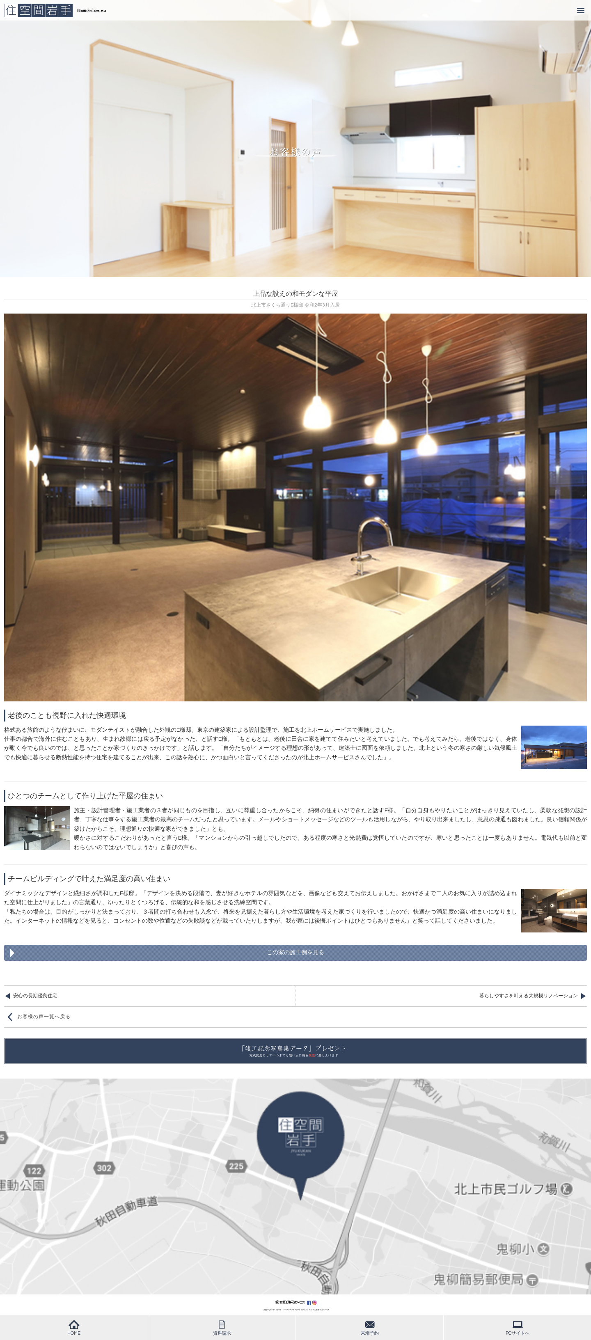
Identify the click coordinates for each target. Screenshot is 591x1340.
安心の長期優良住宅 (35, 996)
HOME (73, 1327)
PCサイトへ (517, 1327)
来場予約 (370, 1327)
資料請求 (222, 1327)
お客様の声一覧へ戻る (44, 1016)
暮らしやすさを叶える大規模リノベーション (528, 996)
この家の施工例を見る (295, 952)
